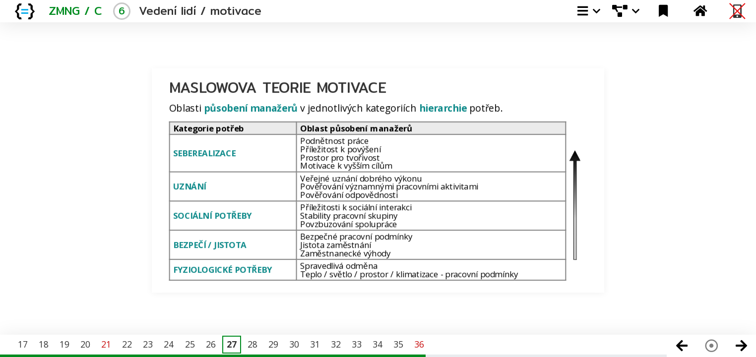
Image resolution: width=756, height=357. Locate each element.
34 (377, 344)
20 (85, 344)
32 (336, 344)
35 (398, 344)
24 (169, 344)
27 (232, 344)
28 (252, 344)
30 (294, 344)
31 (315, 344)
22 (127, 344)
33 (357, 344)
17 (23, 344)
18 (44, 344)
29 (273, 344)
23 (148, 344)
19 (64, 344)
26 (211, 344)
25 (190, 344)
